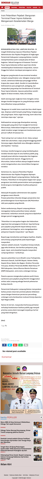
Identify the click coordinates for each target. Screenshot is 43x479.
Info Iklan (25, 475)
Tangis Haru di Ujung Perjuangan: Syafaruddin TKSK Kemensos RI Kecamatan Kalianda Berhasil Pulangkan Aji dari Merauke (16, 449)
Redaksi (6, 475)
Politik (29, 7)
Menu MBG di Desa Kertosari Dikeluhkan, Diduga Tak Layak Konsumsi (15, 423)
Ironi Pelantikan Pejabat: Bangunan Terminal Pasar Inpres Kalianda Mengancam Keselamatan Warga (18, 18)
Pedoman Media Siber (15, 475)
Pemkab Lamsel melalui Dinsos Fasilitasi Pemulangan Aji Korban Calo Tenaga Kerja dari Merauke (16, 440)
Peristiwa (22, 7)
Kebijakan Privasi (34, 475)
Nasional (14, 7)
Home (2, 11)
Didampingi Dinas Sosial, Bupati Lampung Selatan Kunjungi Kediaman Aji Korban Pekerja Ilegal (16, 457)
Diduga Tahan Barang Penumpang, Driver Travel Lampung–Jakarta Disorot (15, 431)
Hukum (35, 7)
